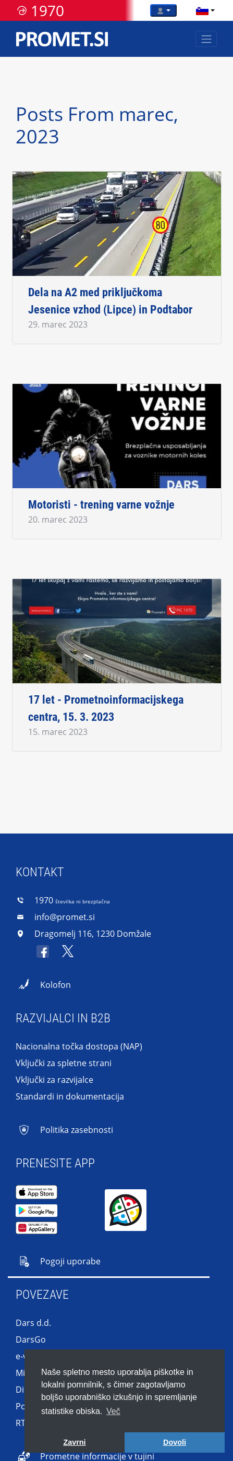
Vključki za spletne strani (64, 1063)
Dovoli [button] (174, 1442)
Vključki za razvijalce (54, 1079)
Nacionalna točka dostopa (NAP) (79, 1046)
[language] (202, 10)
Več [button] (113, 1411)
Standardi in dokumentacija (70, 1096)
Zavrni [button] (74, 1442)
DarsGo (31, 1339)
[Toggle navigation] (206, 39)
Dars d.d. (33, 1323)
